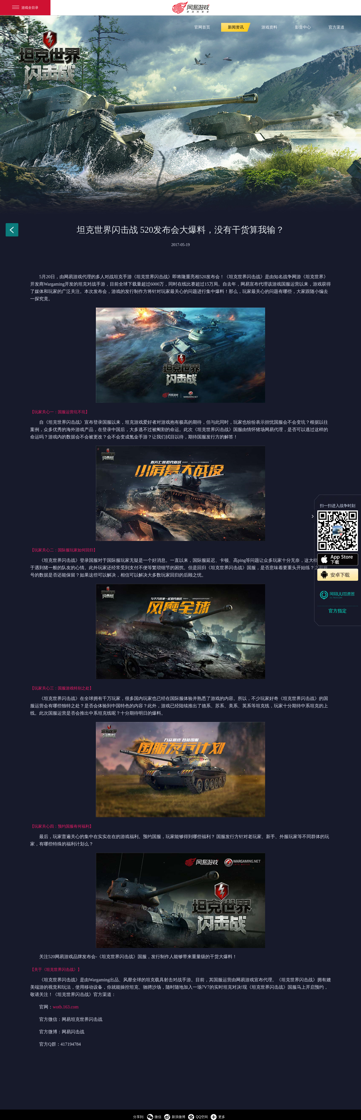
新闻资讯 (236, 27)
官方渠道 (336, 27)
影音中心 (303, 27)
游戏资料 (269, 27)
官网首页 (202, 27)
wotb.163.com (66, 1006)
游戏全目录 (25, 8)
